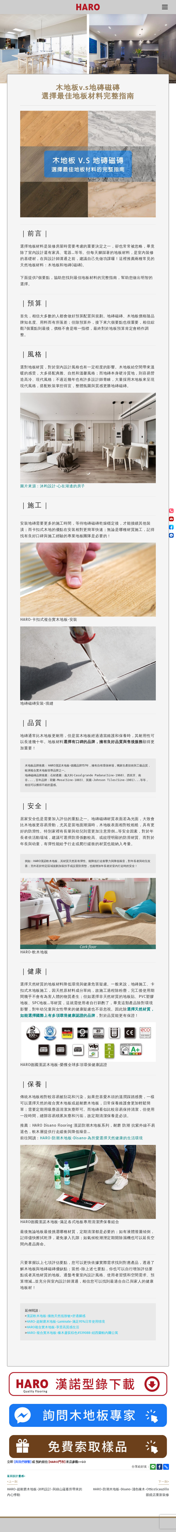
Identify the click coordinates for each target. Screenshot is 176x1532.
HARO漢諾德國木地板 (88, 7)
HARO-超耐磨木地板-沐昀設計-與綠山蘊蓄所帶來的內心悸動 (44, 1488)
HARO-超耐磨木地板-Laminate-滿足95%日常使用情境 (66, 1322)
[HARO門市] (56, 1462)
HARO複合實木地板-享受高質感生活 (53, 1327)
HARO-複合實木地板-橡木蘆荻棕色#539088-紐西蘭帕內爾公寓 (72, 1333)
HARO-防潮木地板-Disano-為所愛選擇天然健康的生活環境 (91, 1138)
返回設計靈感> (16, 1476)
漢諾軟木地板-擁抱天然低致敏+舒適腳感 (56, 1316)
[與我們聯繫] (22, 1462)
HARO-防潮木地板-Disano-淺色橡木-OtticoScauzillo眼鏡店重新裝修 (131, 1488)
